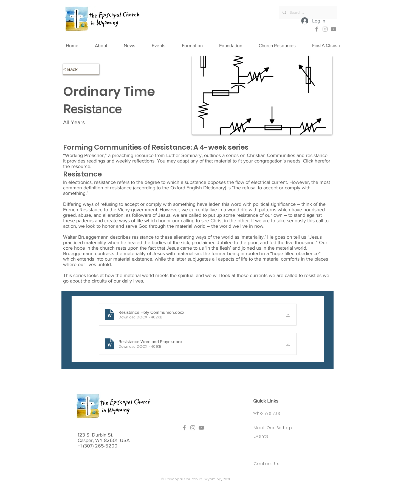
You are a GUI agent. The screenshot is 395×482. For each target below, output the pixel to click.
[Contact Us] (270, 463)
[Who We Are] (272, 413)
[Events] (262, 436)
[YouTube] (333, 29)
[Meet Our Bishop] (277, 427)
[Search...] (307, 12)
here (320, 161)
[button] (106, 45)
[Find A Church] (326, 45)
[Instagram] (325, 29)
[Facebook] (316, 29)
